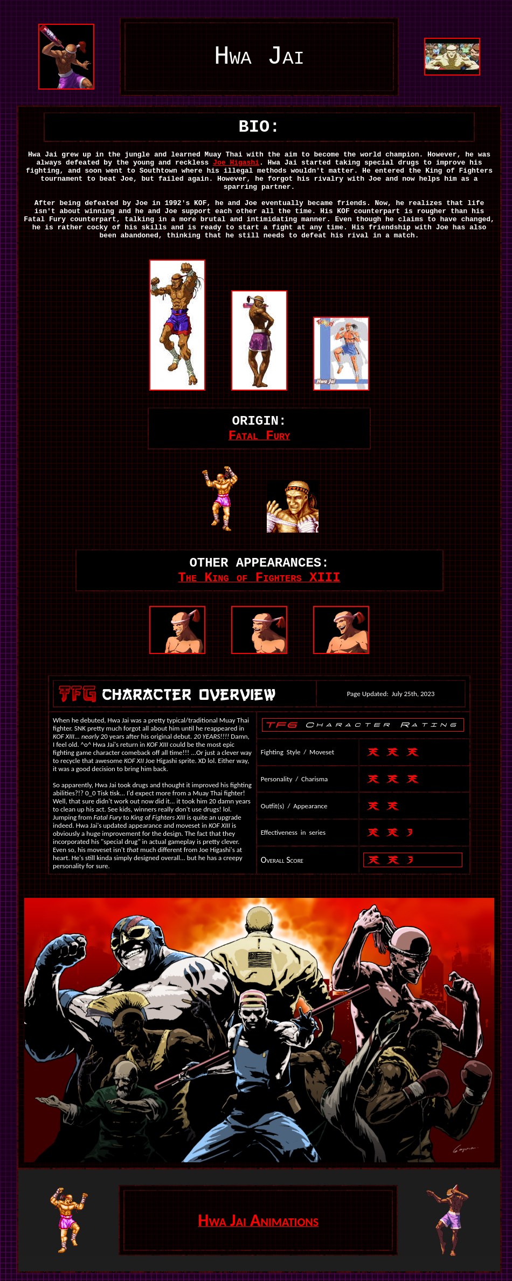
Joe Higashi (236, 163)
